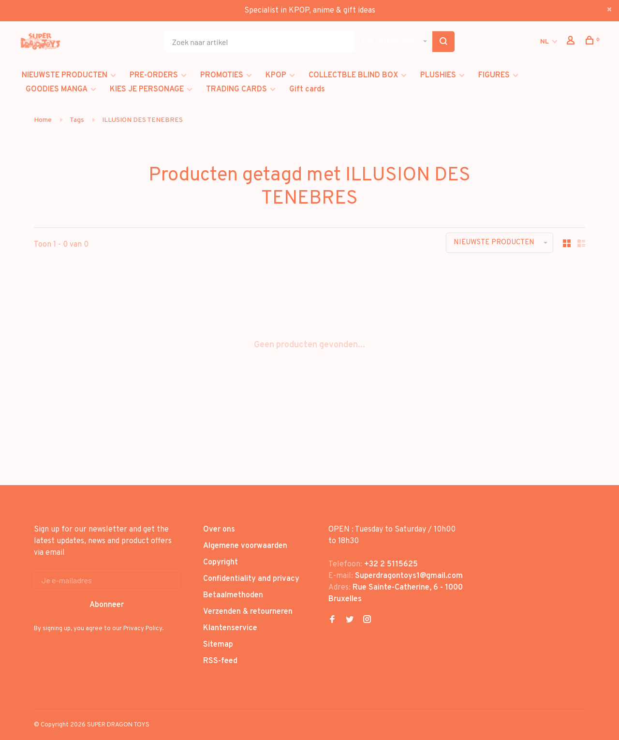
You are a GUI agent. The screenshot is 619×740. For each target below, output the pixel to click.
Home (43, 120)
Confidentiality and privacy (251, 579)
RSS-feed (220, 661)
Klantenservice (230, 628)
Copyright (220, 562)
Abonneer (106, 605)
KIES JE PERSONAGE (147, 89)
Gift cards (307, 89)
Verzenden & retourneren (248, 612)
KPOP (275, 75)
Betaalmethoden (233, 595)
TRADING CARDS (236, 89)
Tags (77, 120)
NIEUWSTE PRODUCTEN (64, 75)
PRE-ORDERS (154, 75)
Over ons (219, 529)
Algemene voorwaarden (245, 546)
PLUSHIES (438, 75)
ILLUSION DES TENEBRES (142, 120)
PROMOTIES (221, 75)
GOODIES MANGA (57, 89)
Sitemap (218, 645)
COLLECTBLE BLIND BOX (353, 75)
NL (544, 42)
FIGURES (494, 75)
